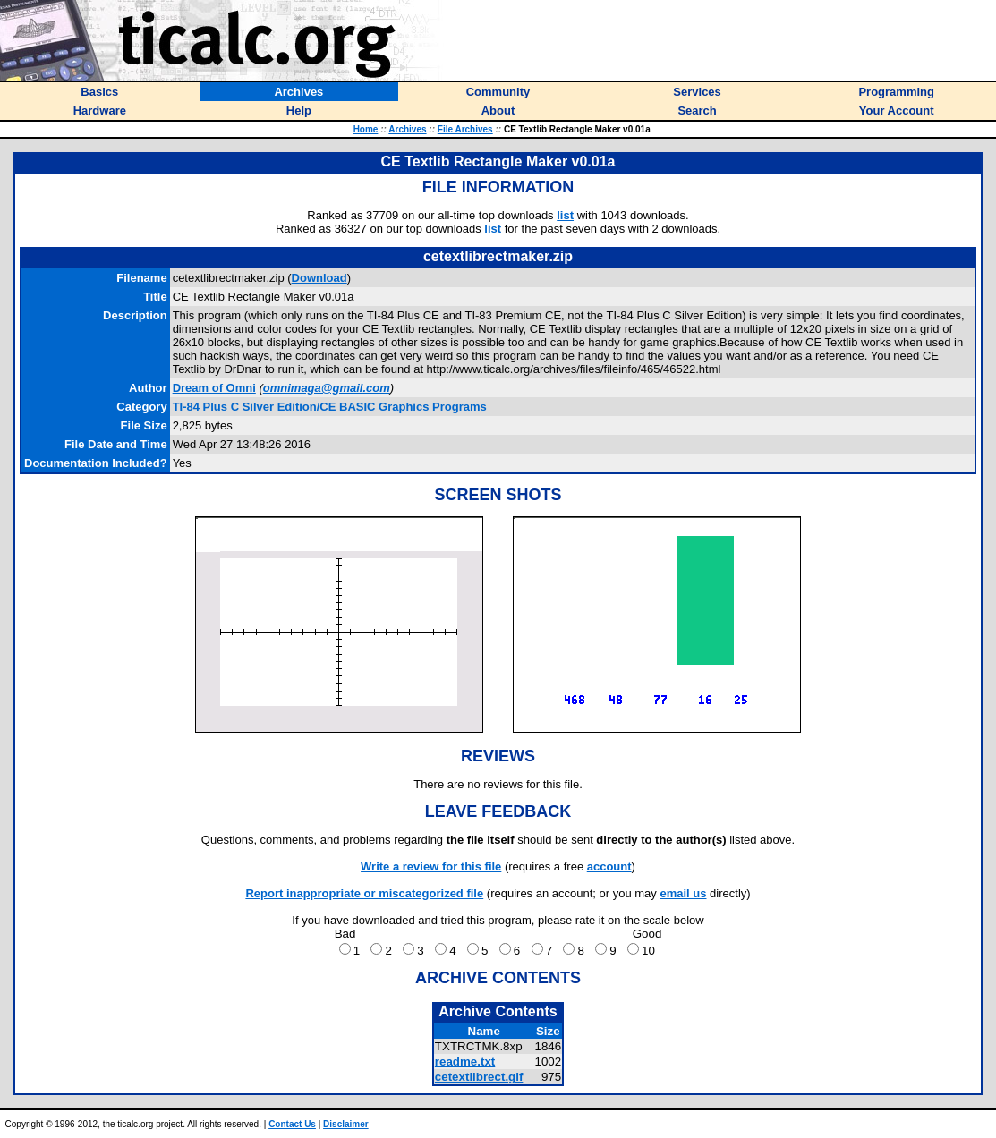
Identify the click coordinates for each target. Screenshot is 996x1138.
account (609, 866)
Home (366, 129)
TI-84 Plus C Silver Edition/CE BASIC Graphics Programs (330, 406)
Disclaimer (346, 1124)
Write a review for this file (431, 866)
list (565, 215)
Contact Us (292, 1124)
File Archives (465, 129)
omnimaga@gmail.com (326, 388)
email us (683, 893)
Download (319, 277)
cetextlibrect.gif (479, 1076)
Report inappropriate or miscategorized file (364, 893)
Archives (407, 129)
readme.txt (465, 1061)
